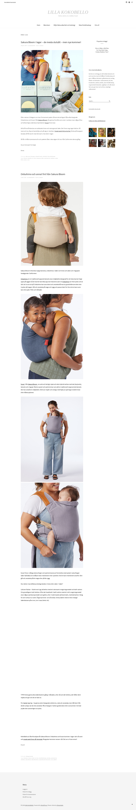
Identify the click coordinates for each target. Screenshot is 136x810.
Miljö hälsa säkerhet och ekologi (64, 25)
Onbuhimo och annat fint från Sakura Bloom (43, 174)
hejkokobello (126, 2)
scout (28, 159)
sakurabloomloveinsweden (44, 759)
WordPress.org (27, 797)
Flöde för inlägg (27, 792)
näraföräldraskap (42, 758)
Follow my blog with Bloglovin (97, 121)
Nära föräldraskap (85, 25)
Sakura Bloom (42, 120)
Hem (38, 25)
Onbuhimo (24, 279)
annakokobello (32, 45)
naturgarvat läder (40, 158)
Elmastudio (60, 805)
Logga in (25, 789)
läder (33, 758)
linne (35, 158)
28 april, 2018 (24, 45)
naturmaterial (47, 158)
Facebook (132, 2)
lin (32, 158)
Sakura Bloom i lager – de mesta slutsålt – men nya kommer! (51, 42)
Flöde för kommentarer (29, 794)
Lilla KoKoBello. (29, 805)
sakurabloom (28, 759)
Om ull (97, 25)
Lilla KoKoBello (68, 12)
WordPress (44, 805)
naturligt (48, 758)
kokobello (30, 158)
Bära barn (47, 25)
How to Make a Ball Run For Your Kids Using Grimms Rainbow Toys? (102, 50)
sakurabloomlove (35, 759)
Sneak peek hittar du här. (63, 131)
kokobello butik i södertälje (41, 156)
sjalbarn (55, 759)
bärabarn (26, 758)
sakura (25, 159)
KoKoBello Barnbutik (10, 2)
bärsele (25, 158)
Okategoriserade (29, 756)
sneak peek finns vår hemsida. (32, 739)
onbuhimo (53, 158)
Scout (47, 123)
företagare (33, 156)
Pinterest (129, 2)
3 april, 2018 (23, 177)
